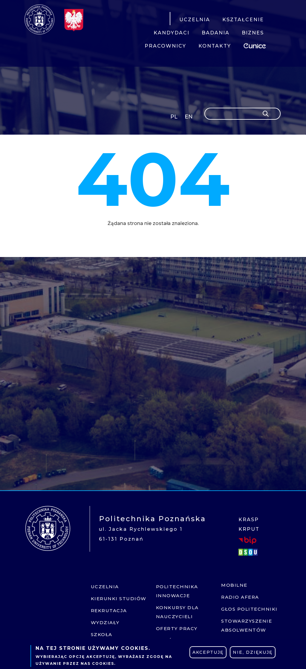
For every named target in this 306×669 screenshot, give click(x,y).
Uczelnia (105, 586)
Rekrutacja (109, 610)
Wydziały (105, 622)
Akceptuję (208, 652)
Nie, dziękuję (253, 652)
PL (174, 116)
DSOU (248, 552)
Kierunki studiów (118, 598)
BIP (247, 540)
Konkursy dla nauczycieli (177, 612)
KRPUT (248, 529)
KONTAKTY (214, 46)
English (189, 117)
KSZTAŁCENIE (243, 19)
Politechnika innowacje (177, 591)
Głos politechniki (249, 609)
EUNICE (255, 45)
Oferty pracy (177, 628)
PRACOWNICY (165, 46)
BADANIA (216, 33)
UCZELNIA (194, 19)
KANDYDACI (171, 33)
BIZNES (253, 33)
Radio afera (240, 597)
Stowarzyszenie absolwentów (246, 625)
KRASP (248, 519)
